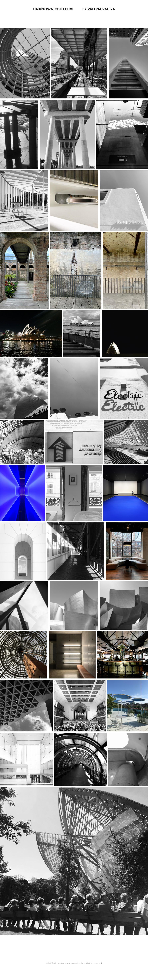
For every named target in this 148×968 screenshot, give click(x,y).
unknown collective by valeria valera (74, 9)
